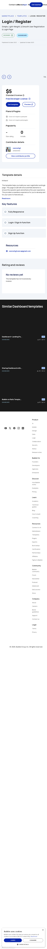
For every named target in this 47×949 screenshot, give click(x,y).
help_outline (23, 95)
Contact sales (14, 5)
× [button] (43, 930)
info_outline (12, 35)
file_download (38, 339)
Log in (24, 5)
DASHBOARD (5, 339)
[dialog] (23, 937)
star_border (42, 339)
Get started (36, 5)
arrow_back (4, 77)
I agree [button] (12, 940)
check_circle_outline (5, 212)
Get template (13, 104)
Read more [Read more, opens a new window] (34, 936)
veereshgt (17, 148)
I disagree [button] (33, 940)
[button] (23, 944)
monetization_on (7, 117)
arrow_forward (9, 77)
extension (7, 120)
